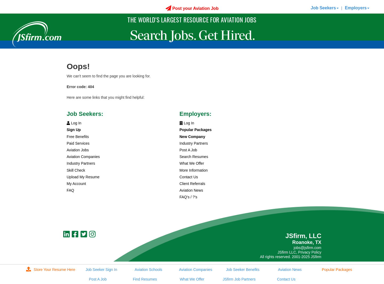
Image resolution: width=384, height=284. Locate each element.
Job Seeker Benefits (242, 269)
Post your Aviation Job (192, 8)
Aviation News (191, 190)
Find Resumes (145, 279)
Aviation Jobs (78, 150)
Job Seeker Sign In (101, 269)
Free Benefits (78, 137)
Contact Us (188, 177)
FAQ (70, 190)
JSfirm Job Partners (239, 279)
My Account (76, 184)
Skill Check (76, 170)
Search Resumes (193, 157)
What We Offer (191, 163)
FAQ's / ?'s (188, 197)
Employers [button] (357, 8)
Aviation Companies (83, 157)
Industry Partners (81, 163)
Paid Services (78, 143)
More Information (193, 170)
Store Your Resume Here (50, 269)
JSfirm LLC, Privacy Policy (299, 252)
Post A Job (188, 150)
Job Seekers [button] (324, 8)
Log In (74, 123)
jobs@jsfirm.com (307, 248)
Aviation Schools (148, 269)
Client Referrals (192, 184)
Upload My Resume (83, 177)
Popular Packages (337, 269)
